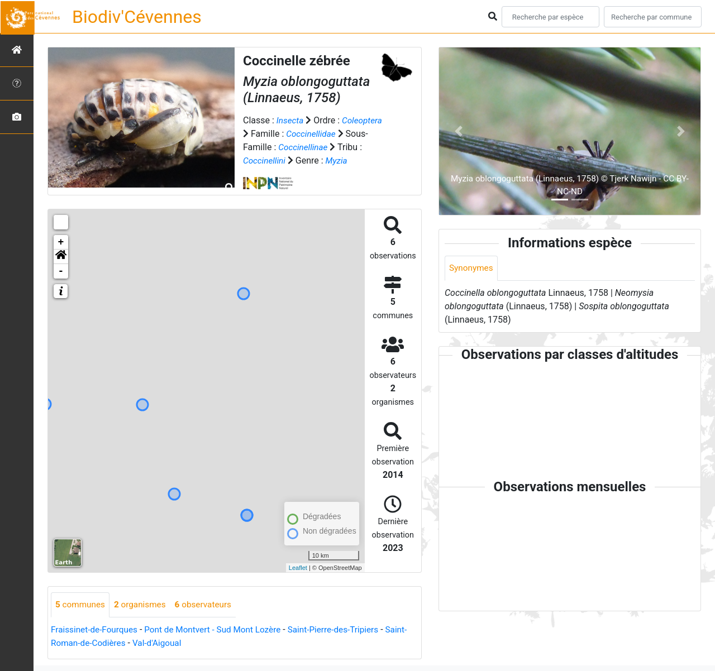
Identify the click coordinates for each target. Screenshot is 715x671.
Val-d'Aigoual (184, 643)
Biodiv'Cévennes (137, 16)
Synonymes (472, 268)
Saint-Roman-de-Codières (101, 643)
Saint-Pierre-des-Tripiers (345, 630)
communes (81, 605)
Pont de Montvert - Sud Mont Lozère (220, 630)
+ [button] (61, 242)
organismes (143, 605)
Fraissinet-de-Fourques (96, 630)
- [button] (61, 271)
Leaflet (298, 567)
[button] (61, 257)
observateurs (209, 605)
